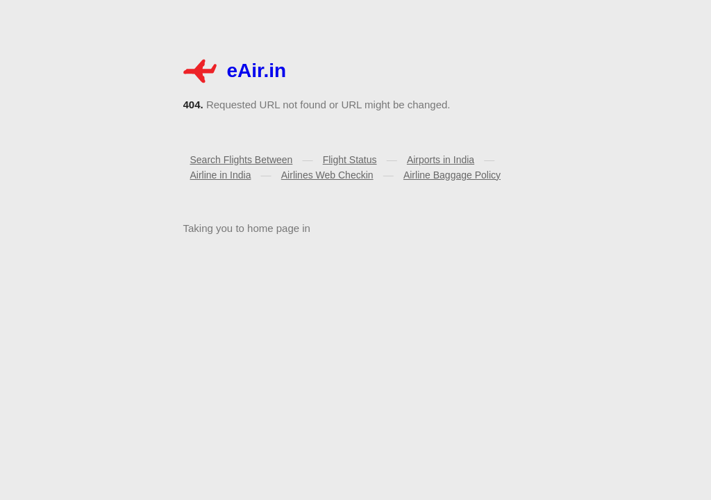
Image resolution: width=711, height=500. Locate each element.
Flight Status (350, 159)
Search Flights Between (241, 159)
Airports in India (440, 159)
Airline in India (220, 175)
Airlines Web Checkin (327, 175)
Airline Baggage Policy (452, 175)
